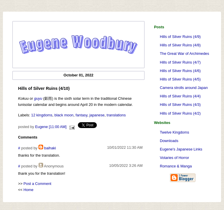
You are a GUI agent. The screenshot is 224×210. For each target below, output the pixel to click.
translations (116, 115)
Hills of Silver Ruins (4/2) (180, 113)
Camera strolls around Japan (184, 87)
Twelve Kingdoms (174, 132)
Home (29, 190)
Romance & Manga (176, 166)
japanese (97, 115)
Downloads (169, 141)
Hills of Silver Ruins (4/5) (180, 79)
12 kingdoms (41, 115)
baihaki (50, 148)
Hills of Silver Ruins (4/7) (180, 62)
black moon (64, 115)
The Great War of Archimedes (184, 53)
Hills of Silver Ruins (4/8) (180, 45)
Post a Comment (37, 183)
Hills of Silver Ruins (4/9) (180, 36)
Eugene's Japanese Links (181, 149)
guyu (38, 98)
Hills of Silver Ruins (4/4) (180, 96)
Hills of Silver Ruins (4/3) (180, 104)
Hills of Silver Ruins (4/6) (180, 71)
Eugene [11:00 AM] (50, 127)
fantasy (81, 115)
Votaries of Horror (174, 157)
